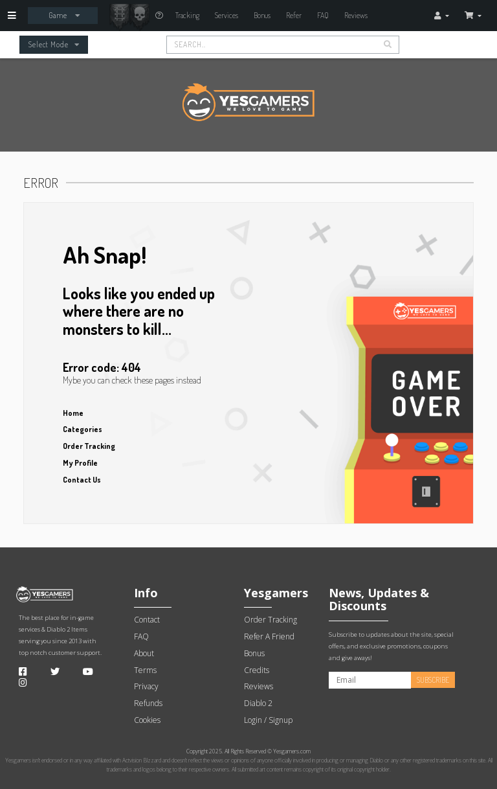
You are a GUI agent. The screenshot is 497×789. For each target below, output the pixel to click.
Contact (147, 619)
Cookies (147, 720)
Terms (145, 670)
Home (73, 413)
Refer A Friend (269, 636)
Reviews (356, 15)
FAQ (323, 15)
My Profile (80, 463)
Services (226, 15)
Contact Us (82, 480)
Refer (294, 15)
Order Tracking (89, 446)
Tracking (187, 15)
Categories (82, 429)
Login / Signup (268, 720)
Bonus (262, 15)
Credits (256, 670)
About (144, 653)
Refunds (148, 703)
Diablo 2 (58, 629)
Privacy (146, 686)
